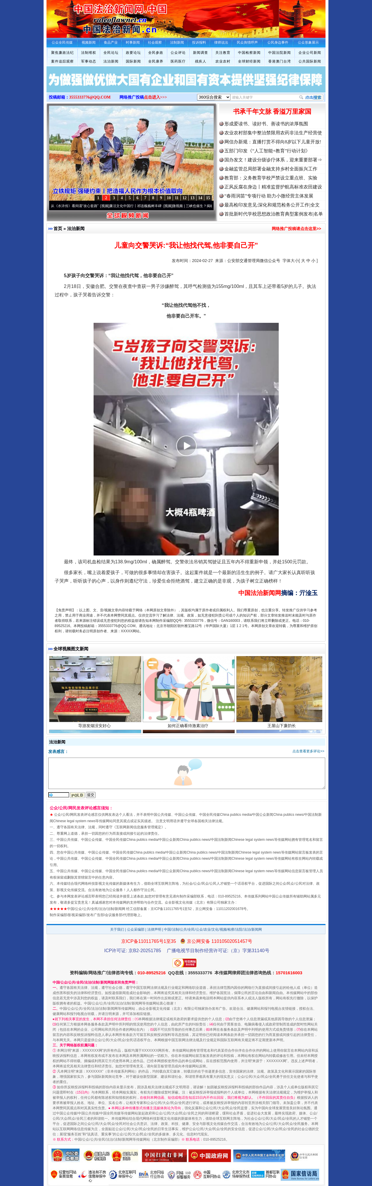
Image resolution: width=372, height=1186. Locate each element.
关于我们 (117, 929)
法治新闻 (111, 61)
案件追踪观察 (62, 61)
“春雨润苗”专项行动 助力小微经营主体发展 (268, 195)
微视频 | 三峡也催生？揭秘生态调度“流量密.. (210, 206)
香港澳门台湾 (279, 61)
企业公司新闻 (309, 53)
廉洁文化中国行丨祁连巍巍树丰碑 (139, 206)
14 (200, 198)
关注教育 (222, 53)
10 (169, 198)
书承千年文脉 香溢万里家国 (272, 111)
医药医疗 (178, 61)
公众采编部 (135, 929)
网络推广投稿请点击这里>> (296, 228)
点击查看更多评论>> (308, 751)
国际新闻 (133, 61)
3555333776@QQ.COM (90, 97)
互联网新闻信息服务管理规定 (138, 827)
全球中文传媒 (94, 17)
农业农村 (222, 61)
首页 (57, 228)
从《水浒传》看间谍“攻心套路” (78, 206)
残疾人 (200, 61)
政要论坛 (133, 53)
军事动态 (88, 61)
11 (176, 198)
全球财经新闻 (249, 61)
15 (208, 198)
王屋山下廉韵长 (282, 728)
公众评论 (178, 53)
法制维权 (88, 53)
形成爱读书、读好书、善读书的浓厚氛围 (266, 123)
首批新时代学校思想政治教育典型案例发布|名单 (273, 213)
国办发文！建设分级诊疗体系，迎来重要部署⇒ (273, 159)
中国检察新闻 (249, 53)
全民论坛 (111, 53)
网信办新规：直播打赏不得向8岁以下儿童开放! (272, 141)
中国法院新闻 (279, 53)
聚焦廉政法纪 (62, 53)
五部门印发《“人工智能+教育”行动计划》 (267, 150)
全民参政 (155, 53)
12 (185, 198)
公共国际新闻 (309, 61)
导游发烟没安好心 (95, 728)
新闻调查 (200, 53)
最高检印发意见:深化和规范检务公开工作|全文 (272, 204)
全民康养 (155, 61)
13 (192, 198)
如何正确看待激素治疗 (189, 728)
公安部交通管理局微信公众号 (253, 260)
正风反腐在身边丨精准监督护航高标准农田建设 (273, 186)
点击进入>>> (155, 97)
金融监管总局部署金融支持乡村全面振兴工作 (270, 168)
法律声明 (154, 929)
